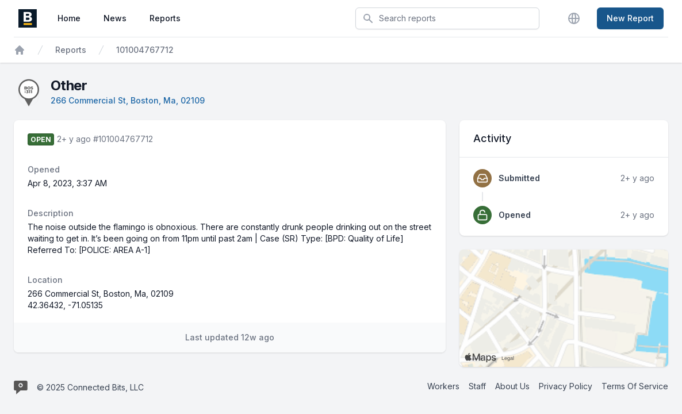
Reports (165, 18)
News (115, 18)
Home (69, 18)
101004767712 (145, 50)
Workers (443, 386)
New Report (630, 18)
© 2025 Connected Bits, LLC (90, 387)
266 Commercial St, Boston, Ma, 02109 (128, 100)
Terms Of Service (634, 386)
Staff (477, 386)
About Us (512, 386)
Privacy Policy (565, 386)
